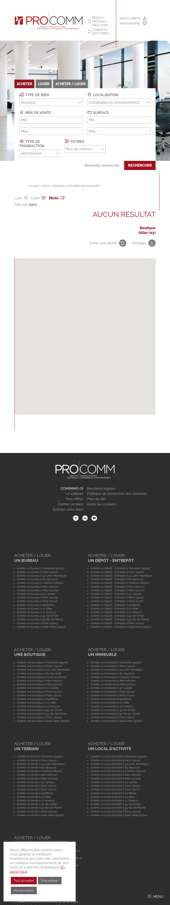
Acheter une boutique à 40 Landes (38, 687)
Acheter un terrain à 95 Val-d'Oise (37, 804)
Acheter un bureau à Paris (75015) (37, 597)
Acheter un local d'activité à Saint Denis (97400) (119, 815)
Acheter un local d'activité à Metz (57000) (116, 778)
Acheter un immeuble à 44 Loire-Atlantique (117, 669)
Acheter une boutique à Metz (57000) (39, 684)
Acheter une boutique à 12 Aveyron (38, 706)
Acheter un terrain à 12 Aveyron (36, 800)
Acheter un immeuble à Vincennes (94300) (116, 662)
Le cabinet (74, 493)
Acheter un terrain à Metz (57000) (37, 778)
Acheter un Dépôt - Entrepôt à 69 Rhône (115, 604)
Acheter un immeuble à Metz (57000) (113, 684)
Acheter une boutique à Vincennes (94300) (42, 662)
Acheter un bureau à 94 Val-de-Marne (40, 619)
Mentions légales (101, 488)
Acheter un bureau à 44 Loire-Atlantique (41, 575)
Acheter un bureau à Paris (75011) (37, 601)
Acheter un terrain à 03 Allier (34, 796)
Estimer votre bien (68, 509)
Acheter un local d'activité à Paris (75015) (115, 785)
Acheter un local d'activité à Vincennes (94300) (119, 756)
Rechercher (140, 165)
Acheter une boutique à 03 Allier (36, 702)
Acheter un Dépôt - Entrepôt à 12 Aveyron (116, 612)
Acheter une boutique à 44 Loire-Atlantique (43, 669)
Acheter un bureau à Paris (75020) (37, 572)
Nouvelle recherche (102, 165)
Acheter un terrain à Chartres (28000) (39, 771)
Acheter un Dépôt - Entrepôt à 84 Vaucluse (117, 579)
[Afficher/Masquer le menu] (155, 896)
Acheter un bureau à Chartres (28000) (40, 582)
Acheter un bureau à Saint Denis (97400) (41, 626)
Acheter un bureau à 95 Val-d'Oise (37, 615)
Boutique (59, 186)
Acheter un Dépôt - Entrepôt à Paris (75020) (117, 572)
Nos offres (74, 499)
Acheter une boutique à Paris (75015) (39, 691)
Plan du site (96, 499)
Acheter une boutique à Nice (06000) (39, 680)
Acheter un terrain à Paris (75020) (37, 760)
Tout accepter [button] (24, 880)
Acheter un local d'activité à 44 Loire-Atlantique (119, 763)
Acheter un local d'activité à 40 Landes (114, 782)
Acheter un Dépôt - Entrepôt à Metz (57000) (118, 590)
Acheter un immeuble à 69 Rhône (111, 699)
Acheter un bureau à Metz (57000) (38, 590)
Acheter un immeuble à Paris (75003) (113, 717)
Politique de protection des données (117, 493)
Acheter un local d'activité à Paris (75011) (115, 789)
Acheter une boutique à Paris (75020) (39, 666)
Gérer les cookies (101, 504)
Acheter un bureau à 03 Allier (34, 608)
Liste (21, 198)
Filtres (74, 141)
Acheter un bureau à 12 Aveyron (36, 612)
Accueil (33, 186)
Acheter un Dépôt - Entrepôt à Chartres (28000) (120, 582)
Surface (98, 112)
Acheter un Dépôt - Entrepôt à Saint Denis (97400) (121, 626)
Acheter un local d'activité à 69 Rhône (113, 793)
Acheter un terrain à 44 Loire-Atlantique (41, 763)
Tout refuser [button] (50, 880)
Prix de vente (35, 112)
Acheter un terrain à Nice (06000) (37, 774)
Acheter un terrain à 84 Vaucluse (36, 767)
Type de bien (34, 94)
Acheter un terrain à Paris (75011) (36, 789)
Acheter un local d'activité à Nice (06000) (116, 774)
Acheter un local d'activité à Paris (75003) (115, 811)
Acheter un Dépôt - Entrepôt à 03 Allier (114, 608)
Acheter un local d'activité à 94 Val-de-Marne (118, 807)
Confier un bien (70, 504)
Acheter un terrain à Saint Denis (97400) (40, 815)
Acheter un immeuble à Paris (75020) (113, 666)
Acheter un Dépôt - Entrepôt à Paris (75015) (117, 597)
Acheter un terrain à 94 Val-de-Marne (39, 807)
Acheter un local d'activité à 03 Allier (113, 796)
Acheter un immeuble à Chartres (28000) (115, 677)
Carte (39, 198)
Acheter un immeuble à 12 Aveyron (112, 706)
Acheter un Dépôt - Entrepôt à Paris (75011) (117, 601)
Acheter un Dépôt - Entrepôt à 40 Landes (116, 593)
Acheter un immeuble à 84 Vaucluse (112, 673)
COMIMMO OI (72, 488)
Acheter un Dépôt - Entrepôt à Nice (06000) (117, 586)
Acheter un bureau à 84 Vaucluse (37, 579)
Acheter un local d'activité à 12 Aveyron (114, 800)
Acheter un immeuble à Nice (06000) (113, 680)
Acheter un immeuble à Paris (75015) (113, 691)
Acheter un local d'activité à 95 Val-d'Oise (115, 804)
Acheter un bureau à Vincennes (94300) (40, 568)
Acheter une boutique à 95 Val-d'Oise (39, 710)
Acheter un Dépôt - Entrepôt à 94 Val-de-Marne (120, 619)
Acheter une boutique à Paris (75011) (39, 695)
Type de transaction (31, 143)
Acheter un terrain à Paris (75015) (36, 785)
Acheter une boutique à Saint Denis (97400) (43, 720)
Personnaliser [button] (24, 890)
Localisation (102, 94)
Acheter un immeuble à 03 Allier (110, 702)
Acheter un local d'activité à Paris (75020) (115, 760)
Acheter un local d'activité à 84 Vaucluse (115, 767)
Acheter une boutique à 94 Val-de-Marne (42, 713)
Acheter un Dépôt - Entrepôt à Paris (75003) (117, 623)
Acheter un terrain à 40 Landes (35, 782)
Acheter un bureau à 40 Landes (36, 593)
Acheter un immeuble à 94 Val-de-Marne (115, 713)
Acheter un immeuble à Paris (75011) (112, 695)
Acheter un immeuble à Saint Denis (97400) (116, 720)
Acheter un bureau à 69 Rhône (35, 604)
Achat (46, 186)
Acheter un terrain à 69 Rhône (35, 793)
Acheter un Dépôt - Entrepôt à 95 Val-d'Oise (117, 615)
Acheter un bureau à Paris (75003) (37, 623)
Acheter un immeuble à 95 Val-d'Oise (113, 710)
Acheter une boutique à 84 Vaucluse (39, 673)
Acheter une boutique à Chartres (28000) (42, 677)
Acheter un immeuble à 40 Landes (111, 687)
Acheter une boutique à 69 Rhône (37, 699)
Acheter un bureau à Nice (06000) (37, 586)
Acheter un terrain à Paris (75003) (37, 811)
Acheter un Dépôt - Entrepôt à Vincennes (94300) (120, 568)
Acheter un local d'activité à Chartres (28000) (118, 771)
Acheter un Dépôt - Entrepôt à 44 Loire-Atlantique (121, 575)
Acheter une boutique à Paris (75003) (39, 717)
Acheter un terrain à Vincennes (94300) (40, 756)
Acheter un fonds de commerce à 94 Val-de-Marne (48, 901)
